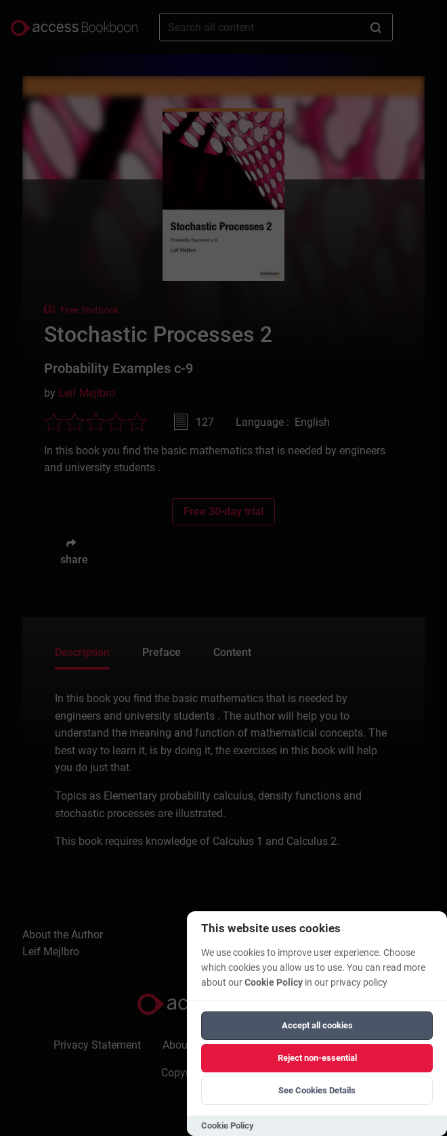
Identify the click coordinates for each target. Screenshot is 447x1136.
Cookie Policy (273, 982)
